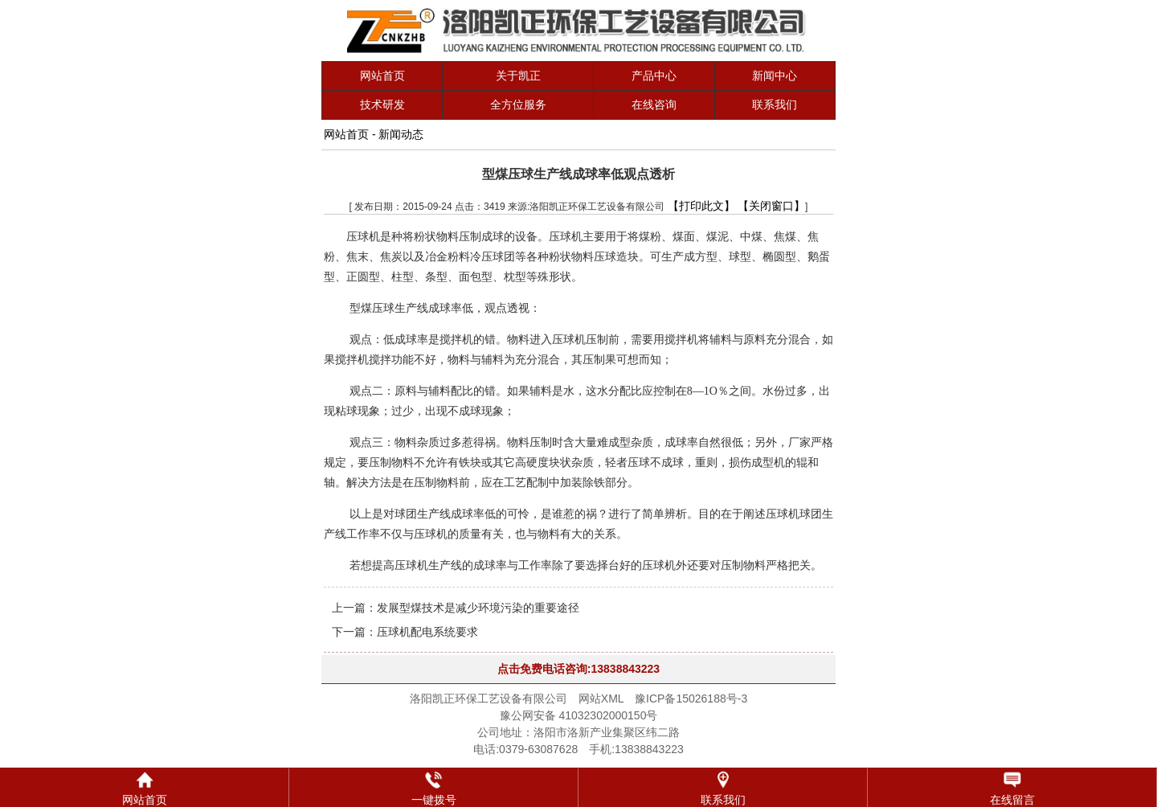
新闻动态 (400, 134)
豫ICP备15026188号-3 (691, 698)
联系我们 (774, 104)
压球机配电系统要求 (427, 631)
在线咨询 (654, 104)
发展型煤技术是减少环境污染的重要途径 (478, 607)
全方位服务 (518, 104)
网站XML (600, 698)
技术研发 (382, 104)
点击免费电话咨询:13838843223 (578, 668)
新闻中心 (774, 75)
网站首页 (382, 75)
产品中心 (654, 75)
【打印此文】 (701, 205)
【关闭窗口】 (771, 205)
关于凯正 (518, 75)
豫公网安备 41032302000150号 (579, 715)
